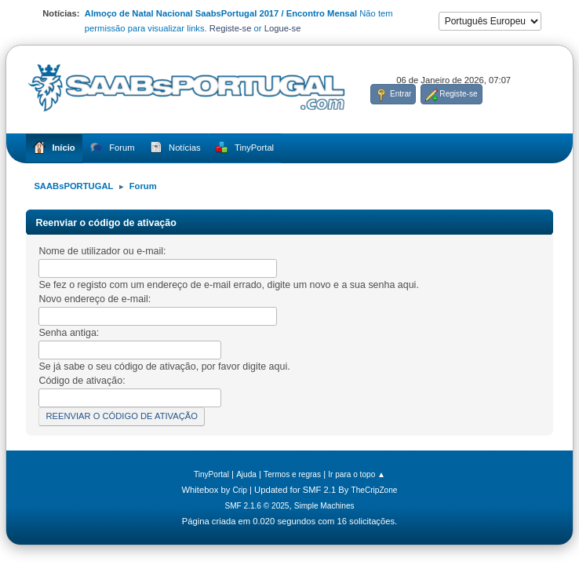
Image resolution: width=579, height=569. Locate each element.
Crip (239, 490)
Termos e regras (292, 474)
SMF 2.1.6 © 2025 (256, 506)
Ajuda (246, 474)
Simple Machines (324, 506)
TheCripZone (374, 490)
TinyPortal (211, 474)
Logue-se (282, 28)
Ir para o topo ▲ (356, 474)
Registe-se (230, 28)
